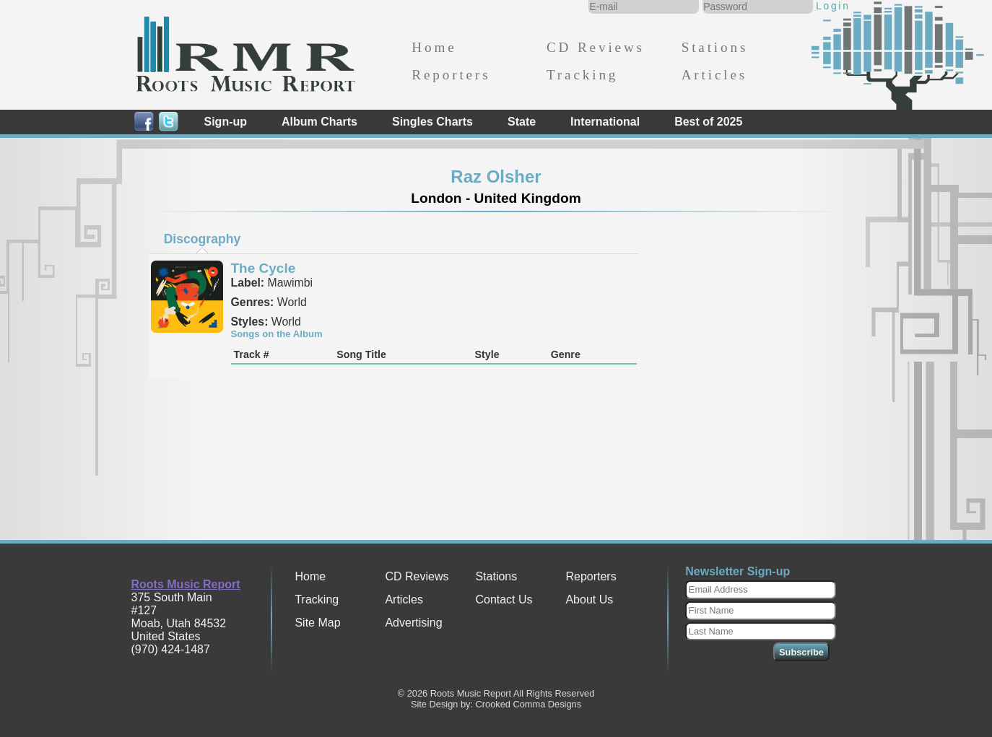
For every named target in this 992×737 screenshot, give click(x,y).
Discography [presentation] (202, 239)
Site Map (317, 622)
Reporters (451, 74)
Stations (715, 47)
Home (434, 47)
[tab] (202, 238)
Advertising (413, 622)
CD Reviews (596, 47)
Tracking (582, 74)
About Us (589, 599)
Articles (714, 74)
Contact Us (503, 599)
